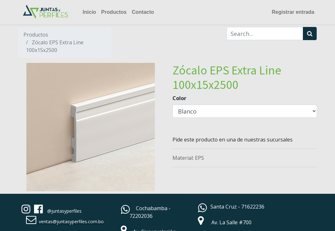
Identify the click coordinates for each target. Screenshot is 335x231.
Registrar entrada (293, 12)
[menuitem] (89, 12)
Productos (35, 34)
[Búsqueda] (310, 33)
